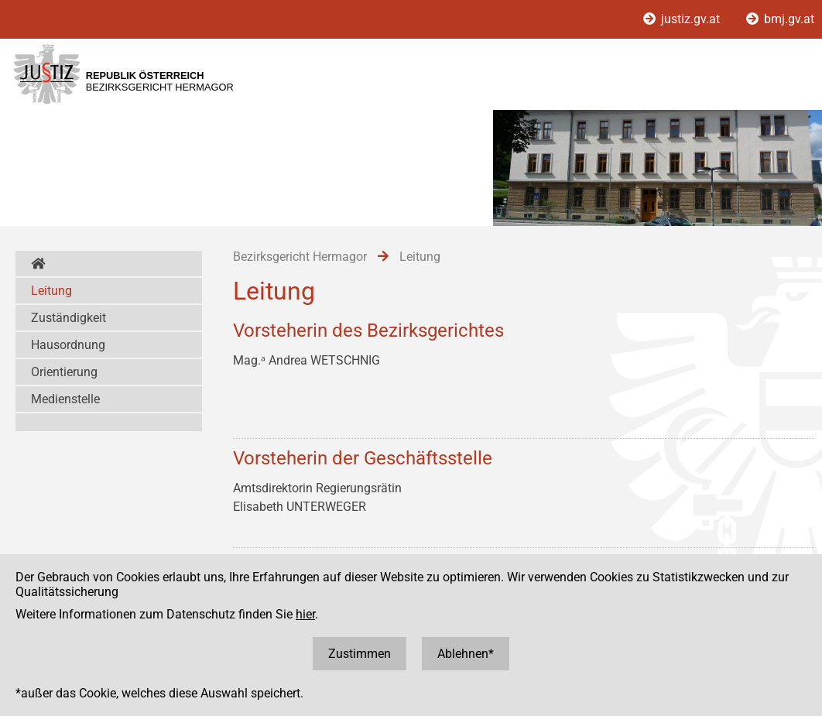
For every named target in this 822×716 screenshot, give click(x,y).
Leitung (51, 290)
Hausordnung (68, 344)
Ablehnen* (465, 653)
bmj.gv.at (780, 19)
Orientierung (64, 372)
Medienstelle (65, 399)
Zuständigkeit (68, 317)
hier (305, 614)
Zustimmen (359, 653)
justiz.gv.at (683, 19)
